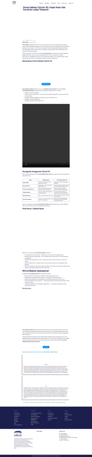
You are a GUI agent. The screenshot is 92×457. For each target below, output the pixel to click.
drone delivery (47, 402)
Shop (58, 3)
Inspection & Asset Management (34, 419)
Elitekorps (16, 419)
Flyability (16, 418)
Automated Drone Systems (36, 413)
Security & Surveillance (35, 416)
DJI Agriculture (17, 414)
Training (66, 416)
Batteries (49, 419)
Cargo (32, 424)
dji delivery (32, 402)
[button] (46, 84)
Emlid (15, 423)
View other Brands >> (18, 424)
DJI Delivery (16, 416)
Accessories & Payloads (52, 418)
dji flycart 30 (42, 402)
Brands (41, 3)
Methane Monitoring (35, 422)
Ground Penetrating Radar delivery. (56, 255)
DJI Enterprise (17, 413)
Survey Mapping (34, 414)
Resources (64, 3)
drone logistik (52, 402)
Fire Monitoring (34, 421)
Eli (46, 386)
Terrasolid (16, 421)
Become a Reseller (68, 419)
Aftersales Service (68, 414)
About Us (71, 3)
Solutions (47, 3)
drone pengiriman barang (60, 402)
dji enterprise (36, 402)
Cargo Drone (27, 402)
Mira (27, 40)
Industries (53, 3)
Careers (66, 418)
